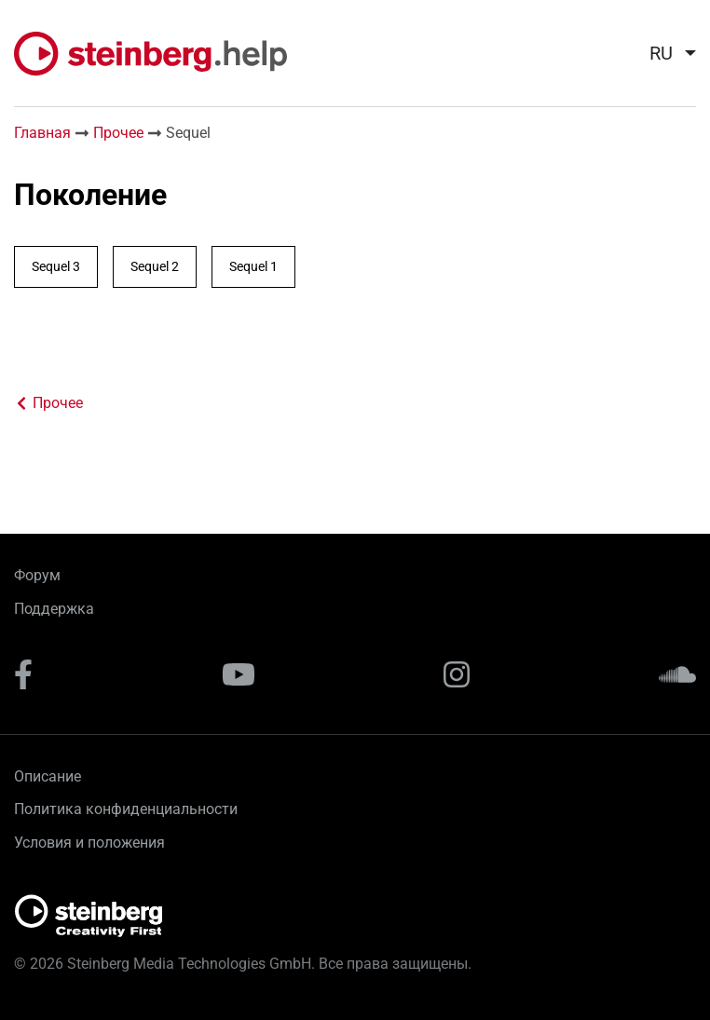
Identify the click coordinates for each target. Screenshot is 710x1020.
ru (661, 53)
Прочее (118, 133)
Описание (47, 776)
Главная (42, 133)
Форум (37, 575)
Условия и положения (89, 842)
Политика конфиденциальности (126, 809)
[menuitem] (665, 53)
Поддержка (54, 609)
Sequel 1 (253, 267)
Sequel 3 (56, 267)
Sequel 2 (154, 267)
